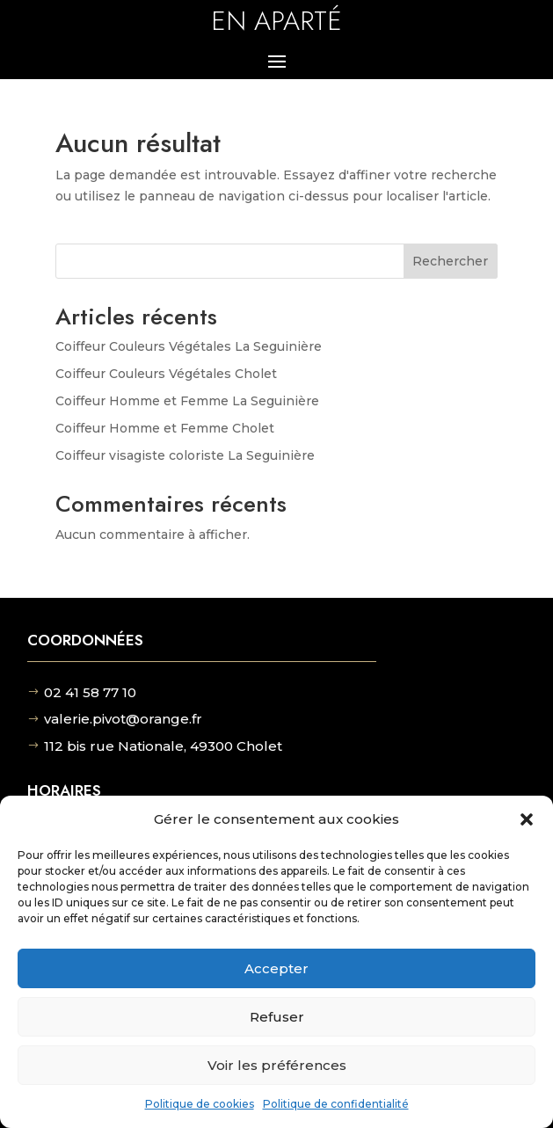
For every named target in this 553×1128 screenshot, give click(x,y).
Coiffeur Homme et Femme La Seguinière (187, 401)
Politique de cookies (199, 1103)
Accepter (276, 968)
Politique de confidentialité (336, 1103)
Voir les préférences (276, 1065)
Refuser (277, 1016)
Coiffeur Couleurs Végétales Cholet (166, 374)
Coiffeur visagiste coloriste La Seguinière (185, 455)
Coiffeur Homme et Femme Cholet (164, 428)
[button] (526, 819)
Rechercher (450, 261)
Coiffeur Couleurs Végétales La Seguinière (188, 346)
